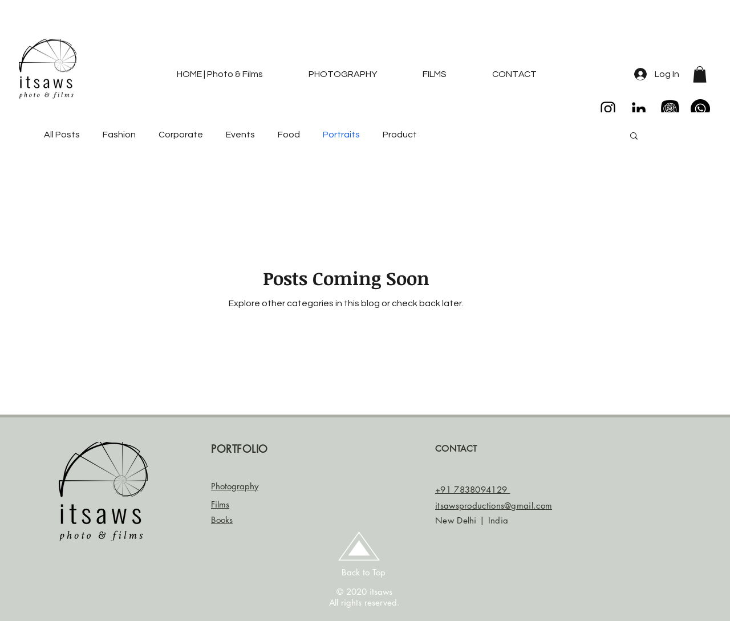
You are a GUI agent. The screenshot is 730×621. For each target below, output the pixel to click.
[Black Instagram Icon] (608, 109)
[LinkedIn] (638, 109)
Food (289, 134)
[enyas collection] (669, 109)
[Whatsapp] (700, 109)
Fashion (119, 134)
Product (400, 134)
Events (240, 134)
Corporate (181, 134)
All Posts (62, 134)
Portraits (341, 134)
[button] (700, 74)
